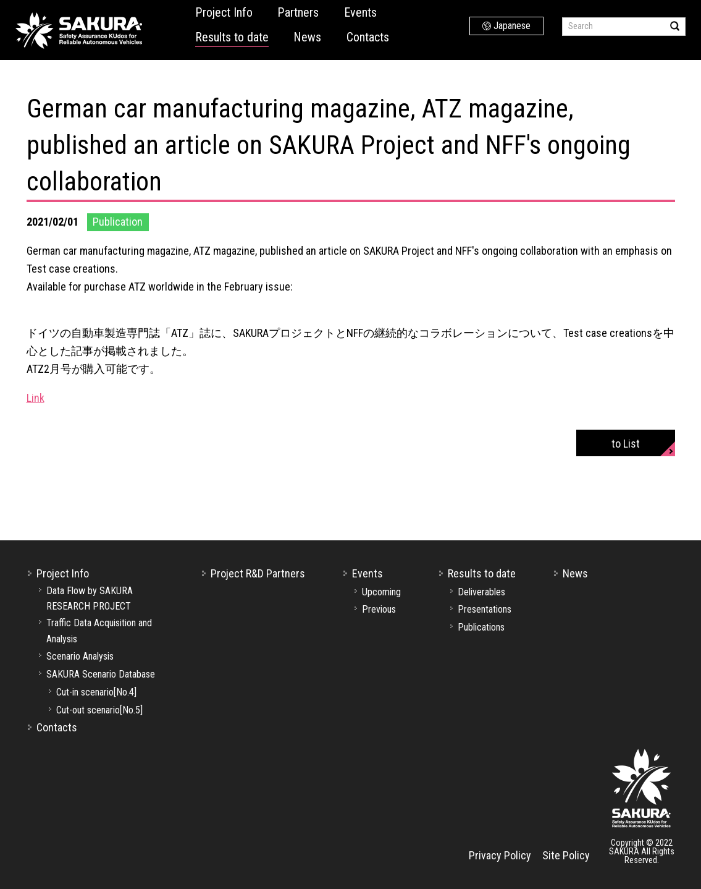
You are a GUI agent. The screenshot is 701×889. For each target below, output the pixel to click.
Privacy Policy (500, 855)
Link (35, 397)
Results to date (232, 37)
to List (625, 443)
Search (674, 26)
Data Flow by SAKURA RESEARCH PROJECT (89, 599)
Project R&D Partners (258, 573)
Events (360, 12)
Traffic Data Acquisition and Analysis (99, 631)
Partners (298, 12)
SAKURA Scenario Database (100, 674)
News (307, 37)
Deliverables (481, 592)
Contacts (367, 37)
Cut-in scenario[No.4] (96, 692)
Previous (379, 609)
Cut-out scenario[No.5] (99, 710)
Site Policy (566, 855)
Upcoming (381, 592)
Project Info (224, 12)
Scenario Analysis (80, 656)
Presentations (484, 609)
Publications (481, 627)
